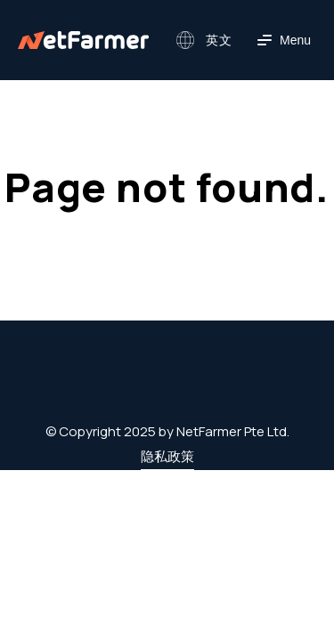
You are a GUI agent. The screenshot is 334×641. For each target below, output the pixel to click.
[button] (202, 40)
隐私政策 (167, 456)
